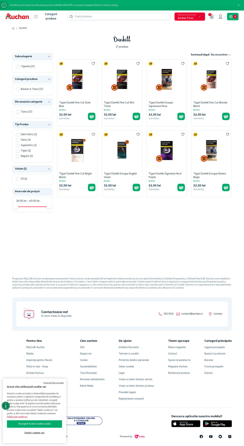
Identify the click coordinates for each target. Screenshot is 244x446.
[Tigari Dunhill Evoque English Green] (122, 163)
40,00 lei (33, 201)
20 (24, 179)
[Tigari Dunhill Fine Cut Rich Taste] (122, 93)
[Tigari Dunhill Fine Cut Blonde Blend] (211, 93)
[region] (34, 410)
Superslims (29, 145)
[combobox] (118, 16)
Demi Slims (29, 134)
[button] (190, 17)
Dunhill (23, 28)
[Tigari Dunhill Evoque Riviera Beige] (211, 163)
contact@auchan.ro (192, 314)
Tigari (26, 151)
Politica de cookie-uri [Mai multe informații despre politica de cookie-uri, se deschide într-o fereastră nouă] (17, 417)
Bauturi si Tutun (32, 89)
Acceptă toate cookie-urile (34, 424)
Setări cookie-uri (34, 433)
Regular (27, 156)
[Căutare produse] (71, 16)
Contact (218, 314)
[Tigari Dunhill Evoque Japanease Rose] (167, 93)
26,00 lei (21, 201)
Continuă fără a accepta (53, 383)
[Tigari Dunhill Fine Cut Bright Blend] (77, 163)
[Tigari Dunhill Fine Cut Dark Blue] (77, 93)
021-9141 (168, 314)
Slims (26, 140)
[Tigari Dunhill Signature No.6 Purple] (167, 163)
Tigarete (28, 66)
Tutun (26, 112)
